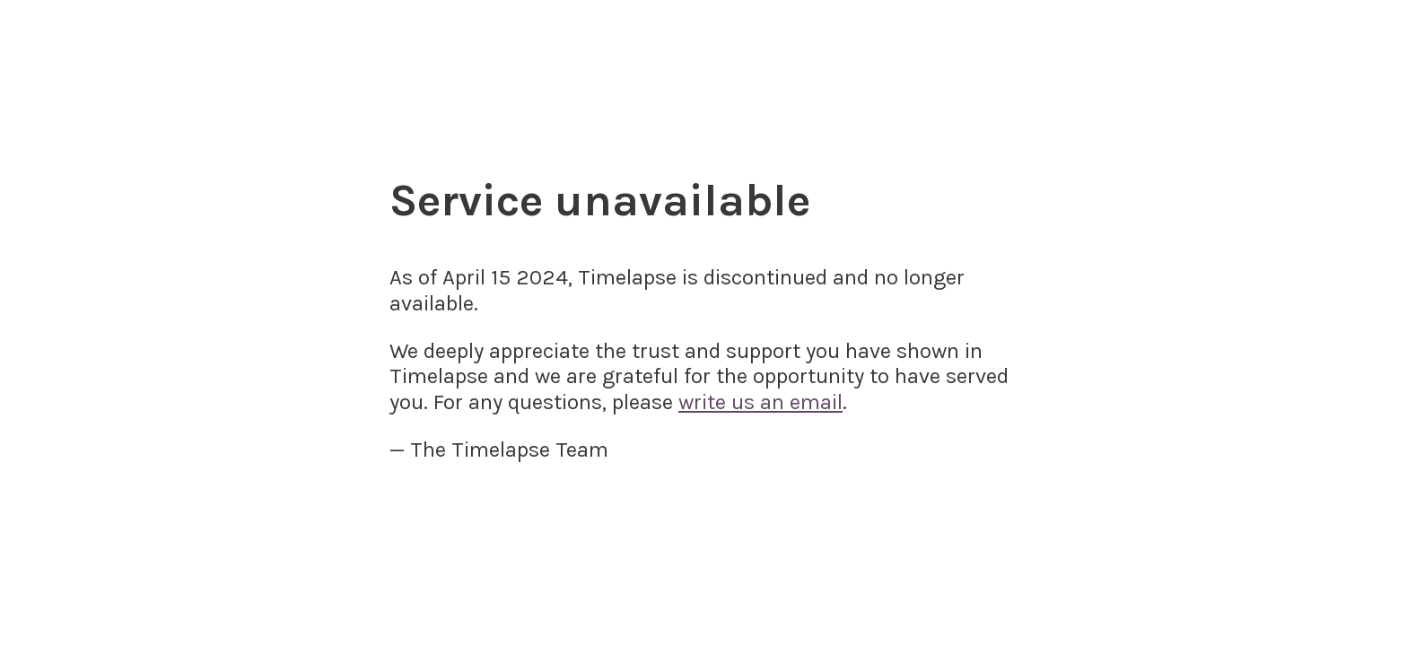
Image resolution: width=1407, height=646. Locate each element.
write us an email (760, 402)
